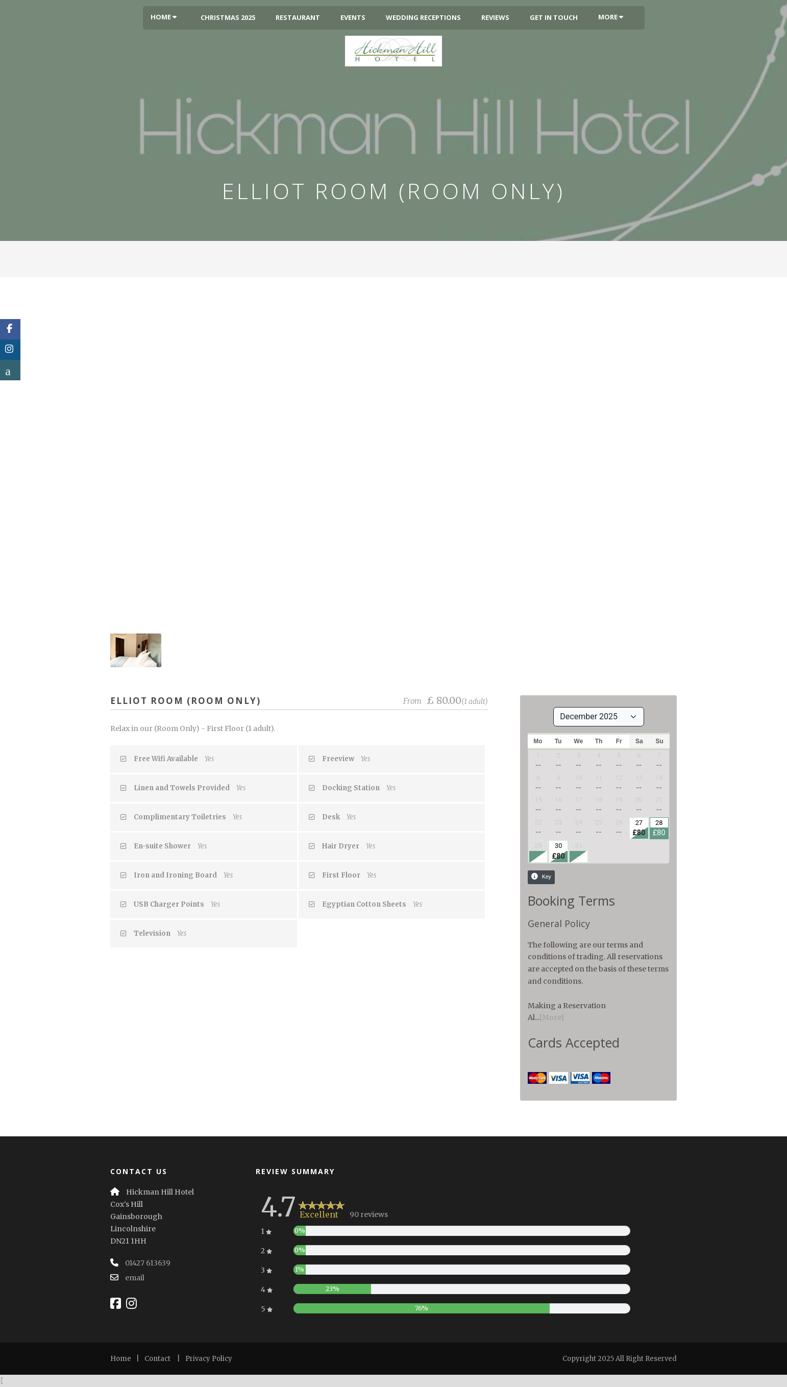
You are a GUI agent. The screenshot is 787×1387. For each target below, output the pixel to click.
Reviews (495, 17)
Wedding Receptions (423, 17)
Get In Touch (554, 17)
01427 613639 (147, 1263)
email (134, 1277)
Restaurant (298, 17)
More (610, 16)
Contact (157, 1358)
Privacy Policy (208, 1358)
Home (164, 16)
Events (352, 17)
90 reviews (369, 1214)
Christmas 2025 (228, 17)
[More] (551, 1017)
